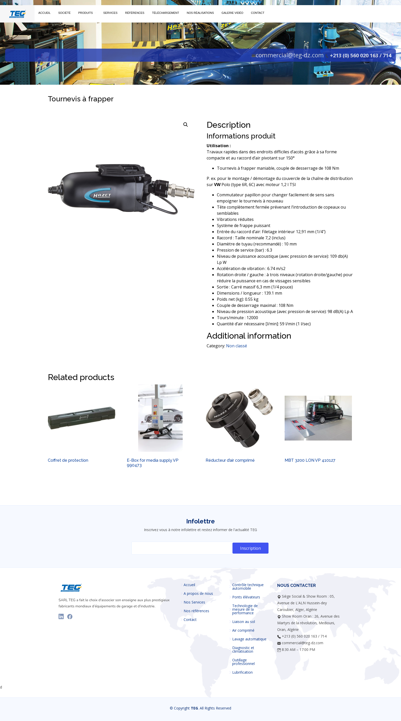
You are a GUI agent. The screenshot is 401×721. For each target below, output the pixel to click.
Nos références (196, 611)
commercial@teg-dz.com (290, 55)
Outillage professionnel (243, 661)
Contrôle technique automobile (248, 586)
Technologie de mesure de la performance (245, 609)
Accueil (189, 585)
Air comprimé (243, 630)
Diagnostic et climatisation (243, 649)
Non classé (236, 346)
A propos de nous (198, 593)
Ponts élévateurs (246, 597)
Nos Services (194, 602)
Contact (190, 619)
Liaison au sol (243, 621)
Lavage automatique (249, 639)
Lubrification (242, 672)
